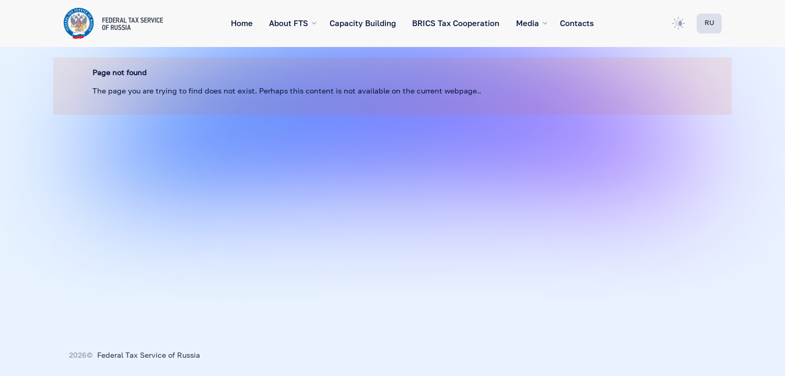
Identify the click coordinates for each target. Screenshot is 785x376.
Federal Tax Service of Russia (148, 355)
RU (709, 23)
